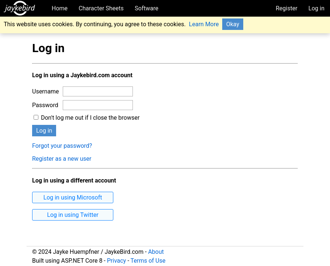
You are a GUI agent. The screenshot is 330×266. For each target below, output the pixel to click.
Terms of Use (147, 260)
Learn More (204, 24)
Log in (316, 8)
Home (60, 8)
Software (146, 8)
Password (45, 105)
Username (45, 91)
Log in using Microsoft (73, 197)
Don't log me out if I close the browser (87, 117)
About (156, 251)
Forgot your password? (62, 145)
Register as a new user (61, 158)
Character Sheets (101, 8)
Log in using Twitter (72, 214)
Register (287, 8)
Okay (232, 24)
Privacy (116, 260)
